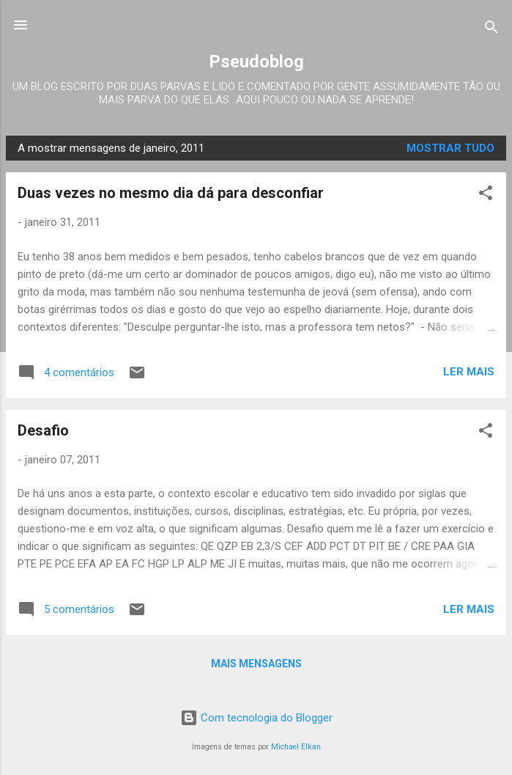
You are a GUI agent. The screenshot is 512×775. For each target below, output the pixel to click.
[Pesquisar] (491, 29)
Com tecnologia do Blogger (256, 717)
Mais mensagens (256, 663)
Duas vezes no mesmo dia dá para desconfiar (171, 193)
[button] (485, 195)
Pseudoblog (256, 61)
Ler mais (468, 371)
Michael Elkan (296, 747)
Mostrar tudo (450, 148)
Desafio (43, 430)
